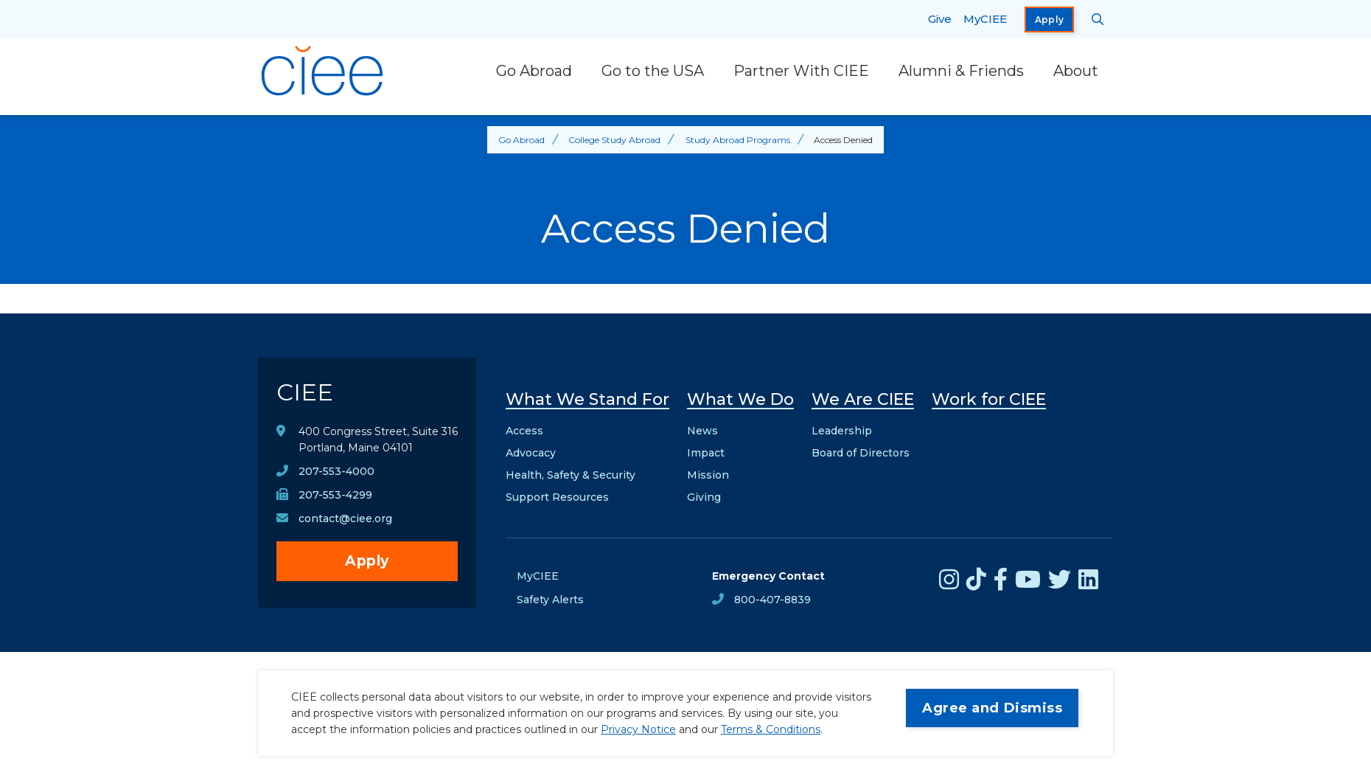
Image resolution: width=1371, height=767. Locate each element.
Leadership (842, 430)
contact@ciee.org (345, 518)
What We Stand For (587, 399)
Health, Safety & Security (570, 475)
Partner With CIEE (801, 71)
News (702, 430)
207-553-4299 (335, 495)
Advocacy (531, 452)
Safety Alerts (550, 599)
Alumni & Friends (961, 71)
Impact (706, 452)
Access (524, 430)
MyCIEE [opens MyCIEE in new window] (985, 19)
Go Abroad (534, 71)
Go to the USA (652, 71)
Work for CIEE (989, 399)
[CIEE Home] (324, 70)
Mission (708, 475)
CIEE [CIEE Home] (304, 392)
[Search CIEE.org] (1098, 19)
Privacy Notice (638, 729)
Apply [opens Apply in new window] (1049, 19)
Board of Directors (861, 452)
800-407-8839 (772, 599)
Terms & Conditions (770, 729)
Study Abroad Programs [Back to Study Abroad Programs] (738, 139)
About (1075, 71)
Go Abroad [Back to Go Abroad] (521, 139)
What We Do (740, 399)
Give (940, 19)
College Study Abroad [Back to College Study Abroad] (614, 139)
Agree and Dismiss (992, 708)
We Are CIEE (863, 399)
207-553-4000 (336, 471)
